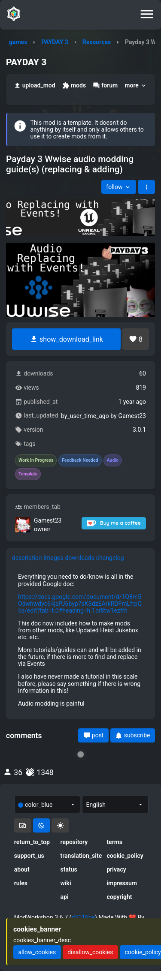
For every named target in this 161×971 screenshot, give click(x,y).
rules (20, 883)
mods (74, 85)
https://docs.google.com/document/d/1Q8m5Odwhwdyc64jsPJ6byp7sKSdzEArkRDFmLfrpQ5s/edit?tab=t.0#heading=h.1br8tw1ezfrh (80, 603)
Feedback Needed (80, 460)
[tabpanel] (80, 639)
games (18, 42)
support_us (29, 855)
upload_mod (34, 85)
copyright (119, 896)
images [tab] (54, 557)
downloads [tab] (79, 557)
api (65, 896)
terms (114, 842)
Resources (96, 42)
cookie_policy (124, 855)
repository (74, 842)
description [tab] (27, 557)
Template (27, 474)
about (22, 869)
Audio (113, 460)
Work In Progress (35, 460)
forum (105, 85)
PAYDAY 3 (54, 42)
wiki (66, 883)
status (69, 869)
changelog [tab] (110, 557)
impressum (121, 883)
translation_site (81, 855)
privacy (116, 869)
